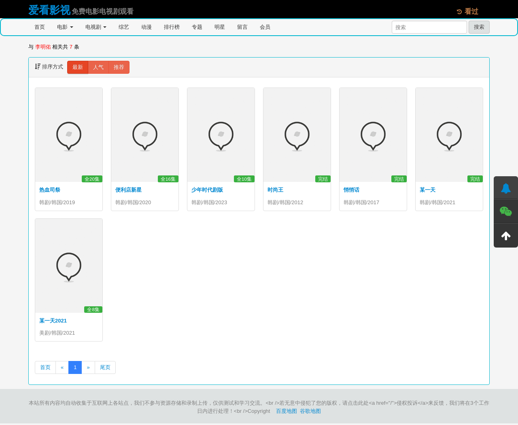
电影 (65, 27)
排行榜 (172, 27)
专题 (197, 27)
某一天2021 (53, 321)
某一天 (427, 190)
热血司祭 (49, 190)
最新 (77, 67)
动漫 (146, 27)
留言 (242, 27)
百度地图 (286, 413)
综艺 (124, 27)
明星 (219, 27)
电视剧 (96, 27)
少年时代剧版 (207, 190)
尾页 (105, 369)
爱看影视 (49, 10)
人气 (98, 67)
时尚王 (275, 190)
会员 (265, 27)
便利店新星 (128, 190)
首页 (39, 27)
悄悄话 (351, 190)
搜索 (479, 27)
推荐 (119, 67)
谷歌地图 (310, 413)
